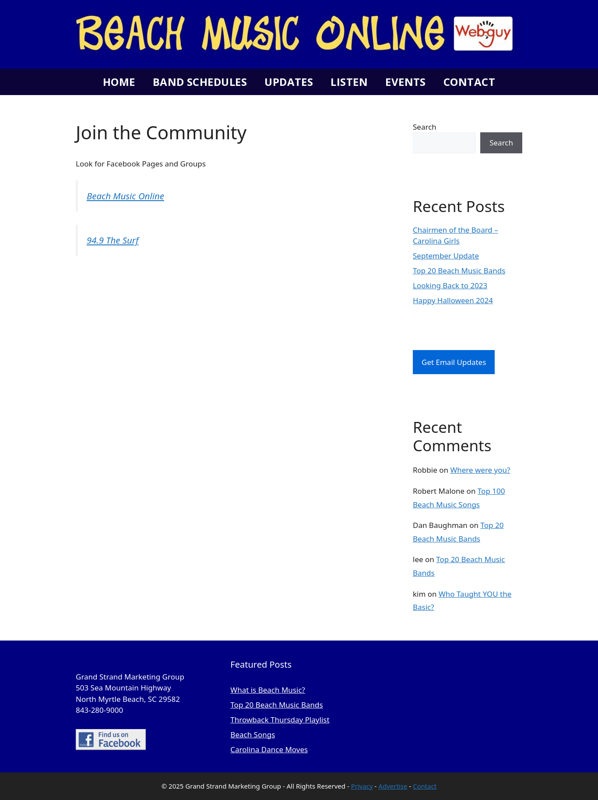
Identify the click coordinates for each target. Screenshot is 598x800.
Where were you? (480, 470)
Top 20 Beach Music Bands (459, 270)
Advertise (392, 786)
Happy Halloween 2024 (453, 300)
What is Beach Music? (267, 690)
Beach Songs (252, 734)
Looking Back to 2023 (450, 285)
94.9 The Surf (112, 240)
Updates (288, 81)
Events (405, 81)
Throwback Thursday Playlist (279, 720)
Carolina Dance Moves (269, 749)
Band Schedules (200, 81)
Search (424, 127)
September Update (446, 256)
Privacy (362, 786)
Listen (349, 81)
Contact (469, 81)
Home (119, 81)
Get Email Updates (454, 362)
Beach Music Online (125, 196)
